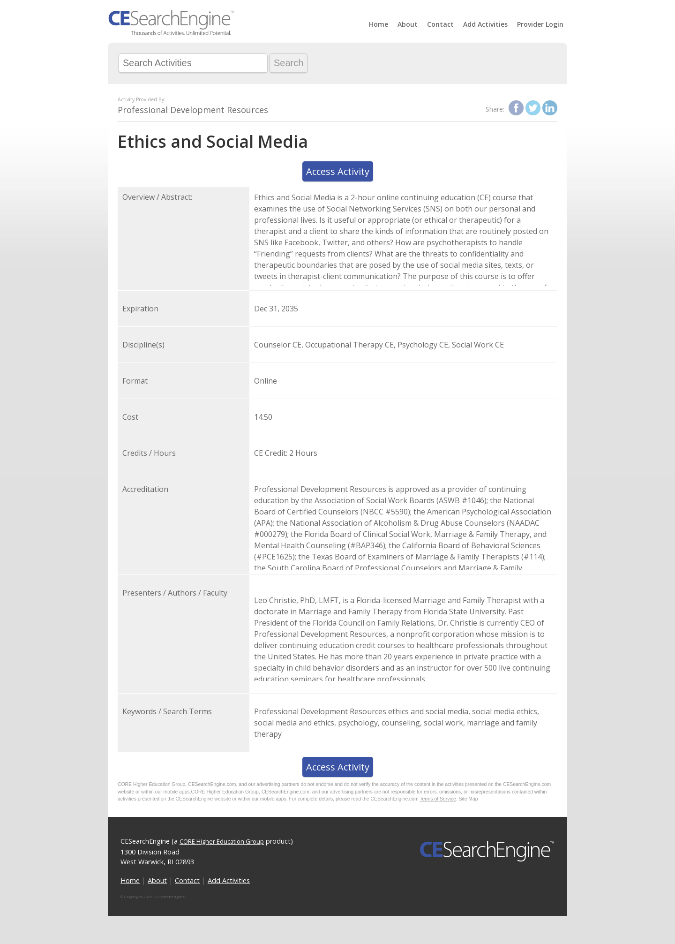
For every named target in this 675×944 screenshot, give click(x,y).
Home (378, 24)
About (408, 24)
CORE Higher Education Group (222, 841)
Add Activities (485, 24)
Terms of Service (438, 798)
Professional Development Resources (193, 109)
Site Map (468, 798)
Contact (440, 24)
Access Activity (337, 171)
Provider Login (540, 24)
